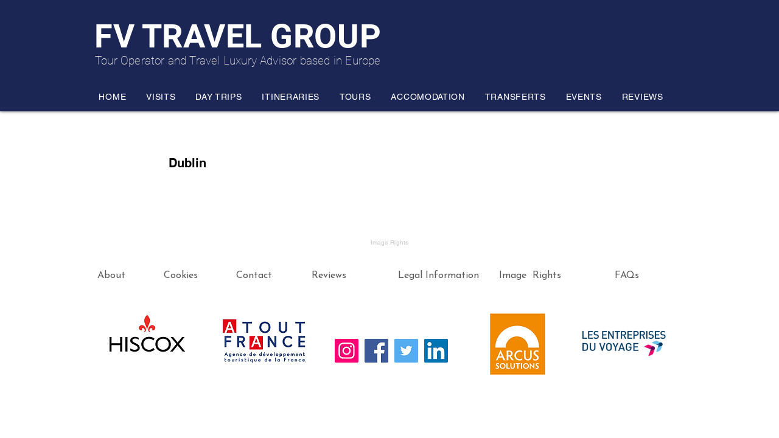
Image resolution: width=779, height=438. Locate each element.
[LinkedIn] (436, 351)
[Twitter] (406, 351)
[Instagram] (346, 351)
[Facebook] (376, 351)
